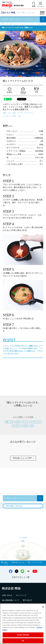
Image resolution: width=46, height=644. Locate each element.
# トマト (21, 24)
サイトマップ (21, 602)
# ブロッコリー (30, 24)
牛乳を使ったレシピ (18, 569)
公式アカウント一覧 (20, 584)
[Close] (43, 607)
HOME (6, 569)
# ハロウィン (6, 26)
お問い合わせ (7, 602)
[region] (23, 623)
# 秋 (19, 26)
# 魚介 (14, 24)
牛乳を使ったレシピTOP (22, 465)
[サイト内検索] (33, 4)
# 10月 (14, 26)
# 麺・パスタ (6, 24)
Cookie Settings (23, 635)
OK (23, 641)
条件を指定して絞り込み (14, 513)
